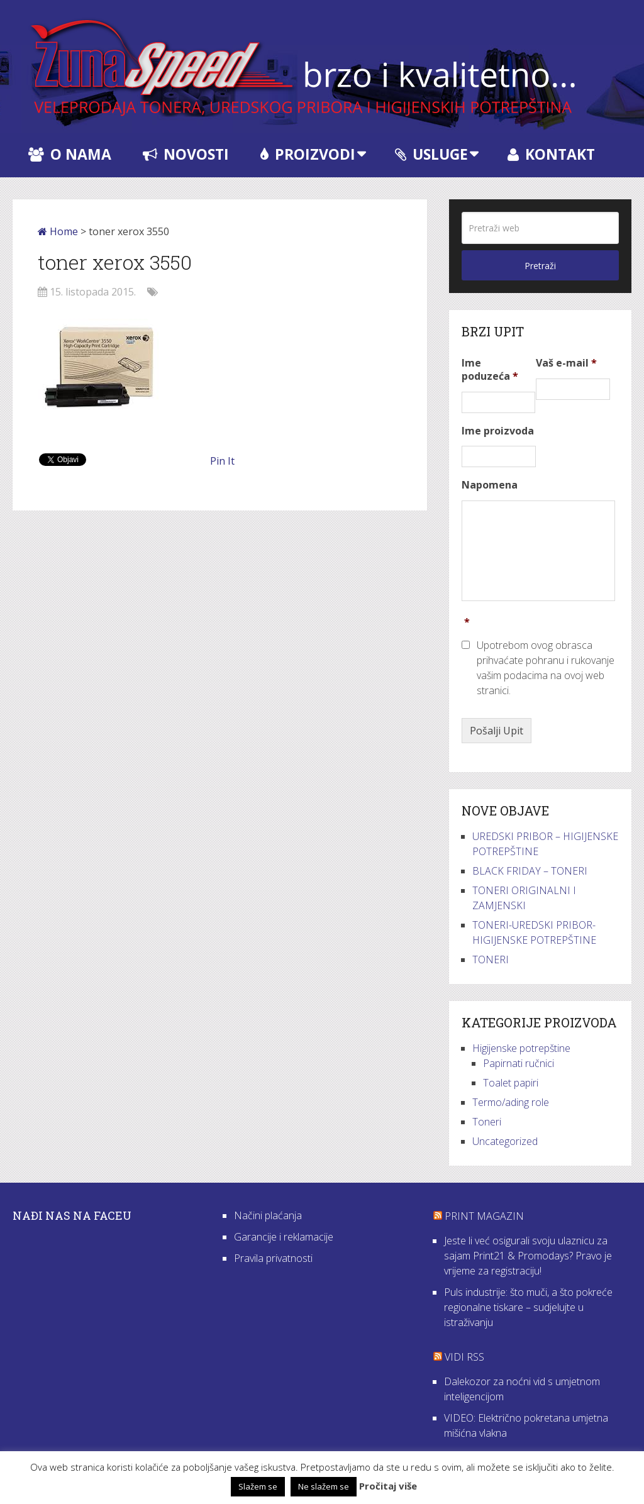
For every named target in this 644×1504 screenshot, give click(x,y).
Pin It (222, 461)
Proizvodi (307, 154)
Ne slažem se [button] (323, 1486)
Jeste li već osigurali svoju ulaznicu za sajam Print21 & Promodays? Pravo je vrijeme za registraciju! (528, 1256)
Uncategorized (505, 1141)
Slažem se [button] (257, 1486)
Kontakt (551, 154)
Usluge (431, 154)
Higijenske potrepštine (521, 1048)
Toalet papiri (510, 1083)
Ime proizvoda (498, 431)
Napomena (490, 485)
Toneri (486, 1122)
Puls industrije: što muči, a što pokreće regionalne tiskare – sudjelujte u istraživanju (528, 1307)
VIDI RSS (464, 1357)
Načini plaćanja (268, 1215)
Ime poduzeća (490, 370)
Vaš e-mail (566, 363)
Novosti (186, 154)
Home (58, 231)
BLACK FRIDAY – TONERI (529, 871)
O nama (69, 154)
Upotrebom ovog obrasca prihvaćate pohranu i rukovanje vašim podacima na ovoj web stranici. (545, 667)
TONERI (490, 959)
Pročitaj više (388, 1485)
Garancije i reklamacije (283, 1237)
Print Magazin (484, 1216)
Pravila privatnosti (273, 1258)
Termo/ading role (510, 1102)
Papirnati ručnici (518, 1063)
